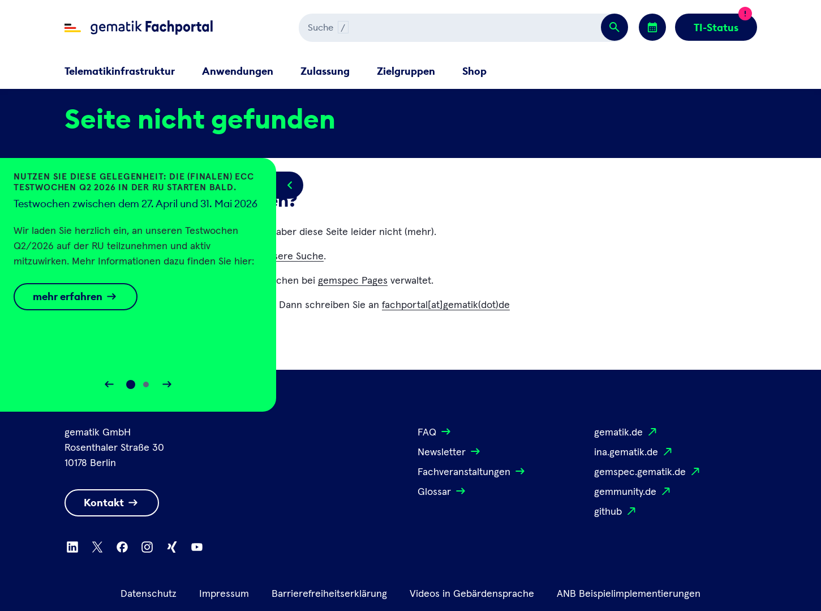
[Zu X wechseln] (97, 547)
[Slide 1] (146, 384)
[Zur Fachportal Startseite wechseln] (139, 28)
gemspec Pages (353, 281)
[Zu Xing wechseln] (172, 547)
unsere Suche (293, 256)
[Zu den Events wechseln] (652, 27)
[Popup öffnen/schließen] (289, 185)
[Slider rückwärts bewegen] (109, 384)
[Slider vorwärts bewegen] (166, 384)
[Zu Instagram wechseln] (147, 547)
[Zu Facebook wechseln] (122, 547)
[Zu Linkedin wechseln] (72, 547)
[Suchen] (418, 28)
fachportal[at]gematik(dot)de (446, 305)
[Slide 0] (131, 384)
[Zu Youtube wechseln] (197, 547)
